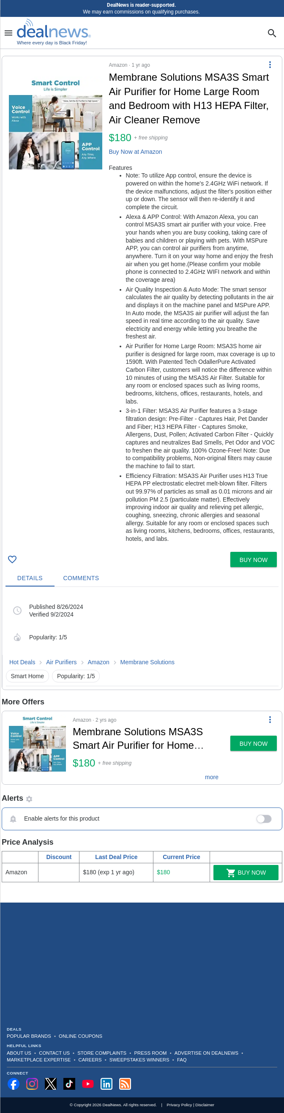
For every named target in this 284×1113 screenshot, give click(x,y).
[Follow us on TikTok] (69, 1084)
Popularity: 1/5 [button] (76, 676)
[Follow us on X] (50, 1084)
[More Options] (270, 65)
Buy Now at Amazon (135, 151)
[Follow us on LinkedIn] (106, 1084)
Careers (90, 1059)
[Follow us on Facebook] (13, 1084)
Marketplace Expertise (39, 1059)
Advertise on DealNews (206, 1053)
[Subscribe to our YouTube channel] (88, 1084)
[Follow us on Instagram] (32, 1084)
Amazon (98, 662)
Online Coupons (80, 1036)
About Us (19, 1053)
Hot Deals (22, 662)
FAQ (182, 1059)
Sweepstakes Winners (139, 1059)
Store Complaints (101, 1053)
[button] (142, 302)
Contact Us (54, 1053)
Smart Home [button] (27, 676)
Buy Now (246, 873)
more (211, 777)
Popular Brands (29, 1036)
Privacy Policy (179, 1104)
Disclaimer (204, 1104)
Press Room (150, 1053)
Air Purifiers (61, 662)
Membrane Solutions (147, 662)
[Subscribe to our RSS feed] (125, 1084)
